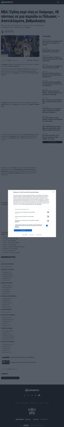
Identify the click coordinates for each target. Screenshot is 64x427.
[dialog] (32, 213)
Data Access (32, 234)
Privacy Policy (39, 234)
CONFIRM (23, 230)
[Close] (53, 192)
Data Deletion (25, 234)
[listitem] (32, 209)
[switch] (47, 212)
